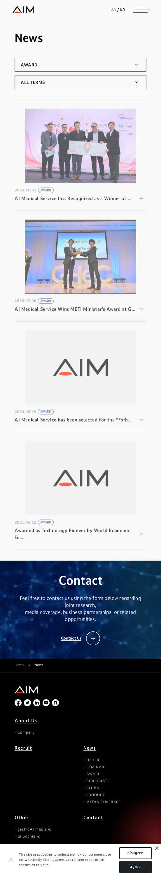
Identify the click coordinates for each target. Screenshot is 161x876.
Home (19, 665)
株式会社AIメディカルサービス (23, 9)
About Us (26, 720)
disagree (135, 853)
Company (26, 732)
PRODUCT (95, 795)
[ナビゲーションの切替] (140, 9)
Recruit (23, 748)
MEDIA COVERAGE (103, 802)
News (89, 748)
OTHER (92, 760)
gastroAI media (32, 829)
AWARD (93, 774)
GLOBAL (94, 788)
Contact (93, 817)
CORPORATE (98, 781)
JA (113, 9)
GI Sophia (26, 836)
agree (135, 866)
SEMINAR (95, 767)
